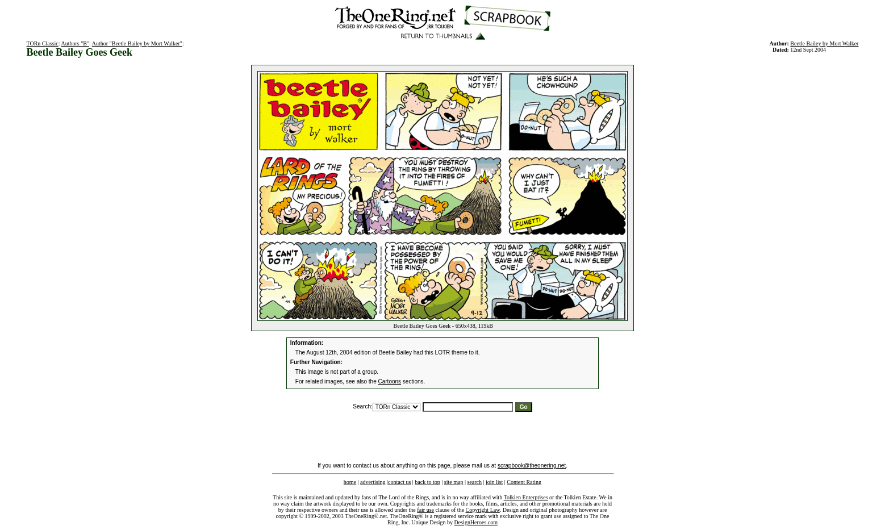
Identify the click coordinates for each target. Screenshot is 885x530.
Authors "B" (75, 43)
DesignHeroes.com (476, 522)
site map (454, 482)
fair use (425, 510)
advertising (372, 482)
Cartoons (390, 381)
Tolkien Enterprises (526, 497)
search (474, 482)
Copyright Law (483, 510)
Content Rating (524, 482)
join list (494, 482)
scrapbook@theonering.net (532, 465)
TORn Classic (43, 43)
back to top (427, 482)
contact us (399, 482)
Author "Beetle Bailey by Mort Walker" (137, 43)
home (350, 482)
